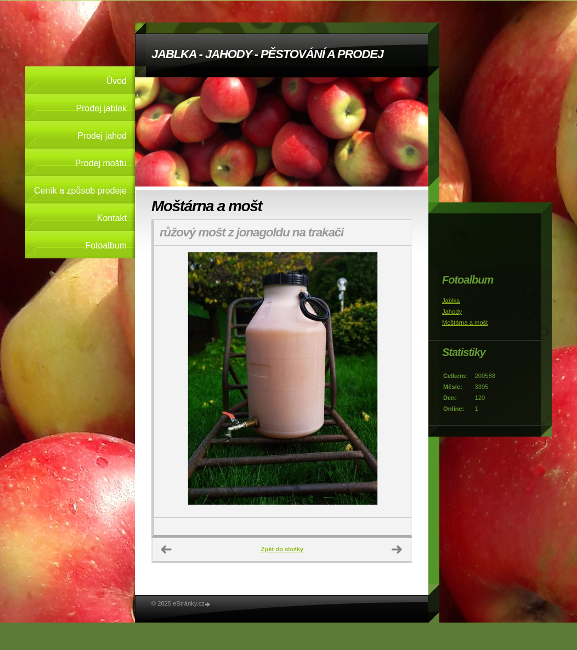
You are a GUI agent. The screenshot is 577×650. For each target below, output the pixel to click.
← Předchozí (167, 549)
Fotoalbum (106, 245)
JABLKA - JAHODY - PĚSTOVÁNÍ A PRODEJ (267, 54)
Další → (397, 549)
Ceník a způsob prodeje (80, 190)
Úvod (116, 81)
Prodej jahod (102, 135)
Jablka (451, 300)
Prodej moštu (101, 163)
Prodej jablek (101, 108)
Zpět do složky (282, 549)
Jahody (452, 311)
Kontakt (112, 218)
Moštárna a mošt (465, 322)
